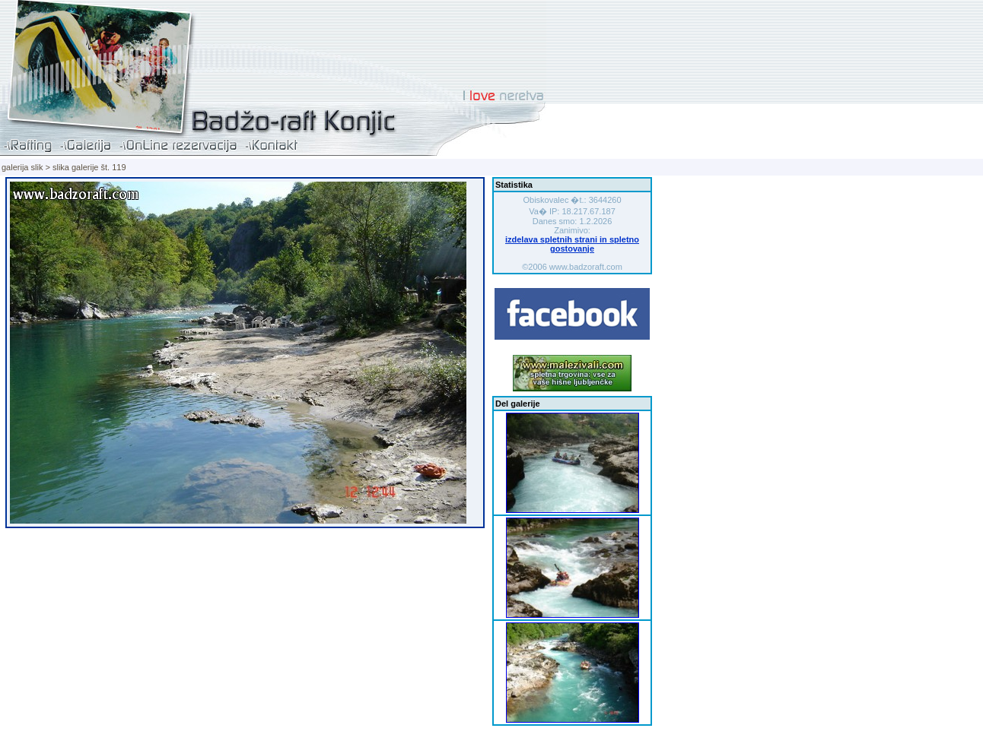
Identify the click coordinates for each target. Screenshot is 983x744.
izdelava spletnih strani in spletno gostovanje (572, 244)
